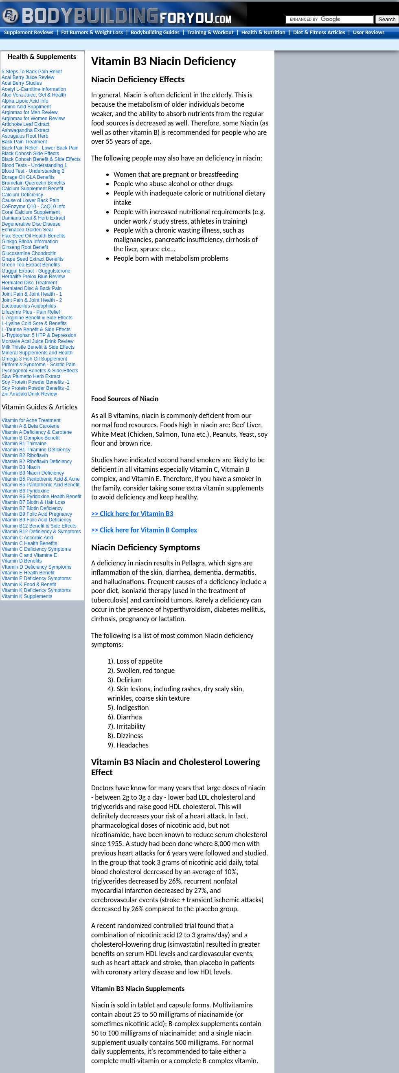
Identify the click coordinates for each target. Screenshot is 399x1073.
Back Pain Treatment (24, 142)
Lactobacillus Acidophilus (29, 306)
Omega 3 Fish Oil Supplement (34, 359)
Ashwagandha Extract (25, 130)
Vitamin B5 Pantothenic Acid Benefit (40, 485)
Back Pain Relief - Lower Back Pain (40, 148)
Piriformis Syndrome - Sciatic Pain (38, 364)
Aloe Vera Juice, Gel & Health (34, 95)
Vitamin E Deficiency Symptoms (36, 578)
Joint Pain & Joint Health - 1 (32, 294)
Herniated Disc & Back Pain (31, 288)
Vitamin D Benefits (22, 561)
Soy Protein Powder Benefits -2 (36, 388)
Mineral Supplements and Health (37, 353)
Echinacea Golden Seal (27, 230)
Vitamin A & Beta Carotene (30, 426)
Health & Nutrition (263, 32)
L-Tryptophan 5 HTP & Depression (39, 335)
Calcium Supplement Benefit (32, 188)
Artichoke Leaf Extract (25, 124)
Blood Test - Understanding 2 (33, 171)
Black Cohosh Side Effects (30, 153)
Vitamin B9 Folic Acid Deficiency (36, 520)
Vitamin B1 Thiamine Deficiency (36, 450)
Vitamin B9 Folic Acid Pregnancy (37, 514)
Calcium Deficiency (22, 195)
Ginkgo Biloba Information (30, 241)
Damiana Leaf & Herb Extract (33, 218)
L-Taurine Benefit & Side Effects (36, 329)
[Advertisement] (159, 330)
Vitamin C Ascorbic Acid (27, 538)
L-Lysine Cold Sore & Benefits (34, 323)
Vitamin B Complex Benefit (31, 438)
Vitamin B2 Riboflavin (25, 455)
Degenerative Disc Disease (31, 224)
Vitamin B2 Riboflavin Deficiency (37, 461)
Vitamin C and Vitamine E (29, 555)
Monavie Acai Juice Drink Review (38, 341)
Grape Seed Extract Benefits (33, 259)
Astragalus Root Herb (25, 136)
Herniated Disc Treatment (29, 283)
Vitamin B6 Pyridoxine (25, 491)
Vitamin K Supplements (27, 596)
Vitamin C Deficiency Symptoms (36, 549)
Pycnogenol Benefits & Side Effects (40, 371)
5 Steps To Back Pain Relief (32, 72)
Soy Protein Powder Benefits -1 (36, 382)
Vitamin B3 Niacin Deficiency (33, 473)
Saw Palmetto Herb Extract (31, 376)
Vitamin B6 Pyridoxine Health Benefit (41, 496)
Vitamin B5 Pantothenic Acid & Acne (41, 479)
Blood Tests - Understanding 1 (34, 165)
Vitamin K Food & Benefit (29, 584)
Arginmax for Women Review (33, 118)
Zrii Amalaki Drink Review (29, 394)
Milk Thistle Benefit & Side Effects (38, 347)
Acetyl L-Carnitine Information (34, 89)
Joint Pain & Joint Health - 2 (32, 300)
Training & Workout (210, 32)
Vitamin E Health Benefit (28, 573)
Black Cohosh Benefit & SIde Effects (41, 159)
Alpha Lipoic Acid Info (25, 101)
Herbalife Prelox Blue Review (33, 276)
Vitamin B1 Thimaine (24, 443)
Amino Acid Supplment (26, 107)
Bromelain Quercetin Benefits (33, 183)
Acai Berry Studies (22, 83)
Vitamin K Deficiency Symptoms (36, 590)
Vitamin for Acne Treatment (31, 420)
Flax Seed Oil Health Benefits (34, 236)
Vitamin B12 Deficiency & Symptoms (41, 531)
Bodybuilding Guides (155, 32)
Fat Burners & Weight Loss (92, 32)
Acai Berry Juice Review (28, 77)
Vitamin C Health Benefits (29, 543)
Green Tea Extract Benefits (31, 265)
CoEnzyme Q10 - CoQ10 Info (34, 206)
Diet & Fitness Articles (319, 32)
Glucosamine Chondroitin (29, 253)
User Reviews (369, 32)
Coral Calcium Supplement (31, 212)
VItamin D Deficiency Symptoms (36, 567)
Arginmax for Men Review (29, 112)
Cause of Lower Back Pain (30, 200)
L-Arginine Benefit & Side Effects (37, 318)
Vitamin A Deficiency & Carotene (37, 432)
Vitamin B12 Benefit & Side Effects (39, 526)
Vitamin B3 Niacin (21, 467)
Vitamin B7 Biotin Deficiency (32, 508)
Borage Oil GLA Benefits (28, 177)
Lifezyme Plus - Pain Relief (31, 312)
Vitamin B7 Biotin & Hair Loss (34, 502)
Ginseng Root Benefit (25, 247)
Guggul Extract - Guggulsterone (36, 271)
